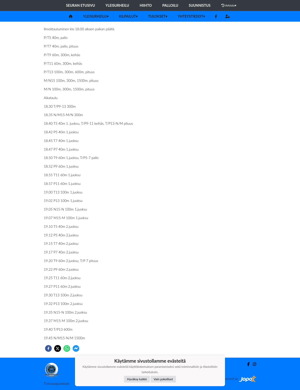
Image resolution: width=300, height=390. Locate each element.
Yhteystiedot (191, 16)
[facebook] (48, 348)
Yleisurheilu (117, 5)
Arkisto (228, 5)
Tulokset (157, 16)
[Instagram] (253, 364)
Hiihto (146, 5)
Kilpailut (128, 16)
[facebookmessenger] (76, 348)
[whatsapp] (66, 348)
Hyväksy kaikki (137, 379)
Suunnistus (200, 5)
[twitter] (57, 348)
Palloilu (170, 5)
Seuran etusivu (80, 5)
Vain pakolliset (163, 379)
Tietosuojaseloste (56, 383)
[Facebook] (216, 16)
